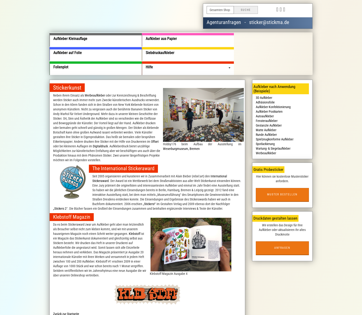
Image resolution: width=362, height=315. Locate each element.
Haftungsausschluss (189, 302)
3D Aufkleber (264, 69)
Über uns (91, 302)
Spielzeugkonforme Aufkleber (274, 111)
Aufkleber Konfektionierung (273, 79)
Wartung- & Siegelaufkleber (273, 120)
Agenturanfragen (224, 22)
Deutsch (292, 10)
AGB (137, 302)
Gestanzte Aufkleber (269, 97)
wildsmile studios (204, 307)
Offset (155, 113)
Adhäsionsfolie (265, 74)
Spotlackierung (265, 116)
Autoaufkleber (265, 88)
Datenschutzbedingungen (158, 302)
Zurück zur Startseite (66, 285)
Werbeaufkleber (95, 67)
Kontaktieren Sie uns (218, 302)
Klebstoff (134, 205)
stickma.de (154, 307)
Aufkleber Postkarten (269, 83)
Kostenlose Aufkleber (263, 302)
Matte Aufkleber (266, 102)
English (303, 10)
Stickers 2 (60, 180)
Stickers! (149, 175)
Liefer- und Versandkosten (115, 302)
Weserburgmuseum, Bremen (181, 120)
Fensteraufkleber (267, 92)
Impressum (240, 302)
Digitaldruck (100, 118)
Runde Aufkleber (266, 106)
